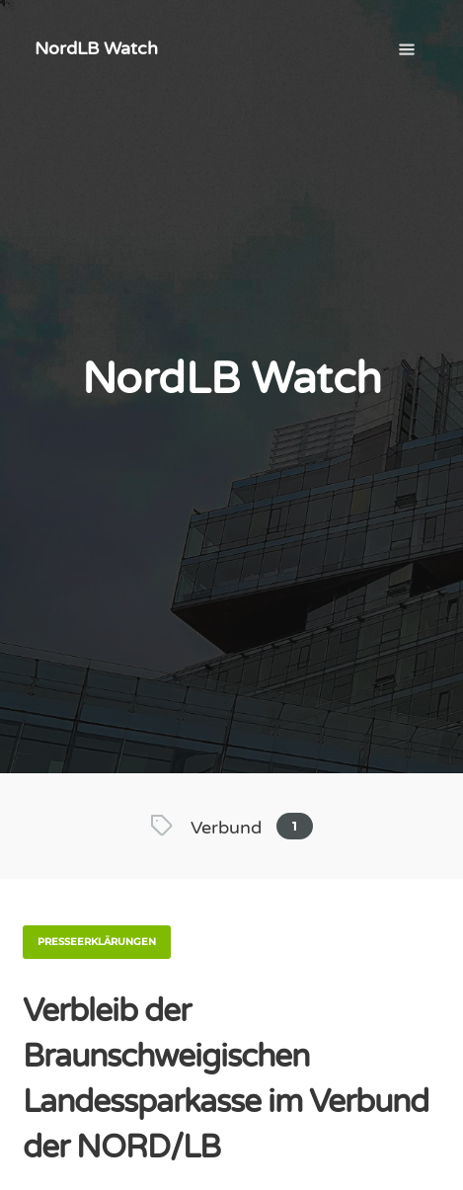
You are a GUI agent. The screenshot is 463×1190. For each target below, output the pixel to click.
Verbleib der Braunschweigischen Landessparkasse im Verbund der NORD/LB (225, 1079)
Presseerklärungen (97, 941)
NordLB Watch (96, 48)
